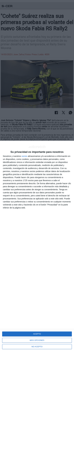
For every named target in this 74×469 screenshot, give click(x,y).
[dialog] (37, 305)
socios (24, 156)
